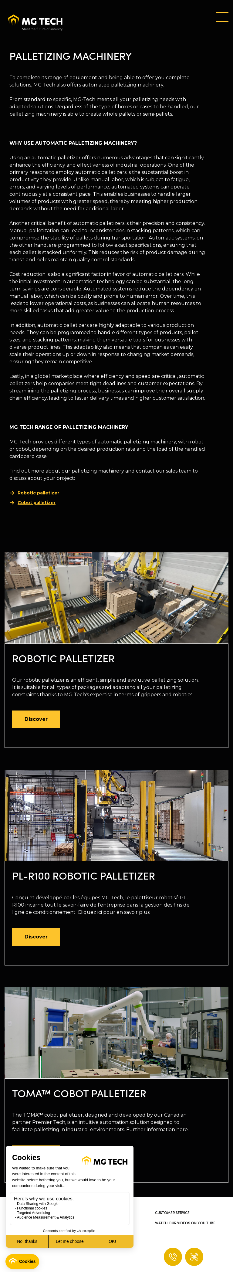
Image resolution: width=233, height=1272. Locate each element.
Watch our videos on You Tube (185, 1222)
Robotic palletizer (38, 493)
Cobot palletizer (37, 502)
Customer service (172, 1212)
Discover (36, 719)
